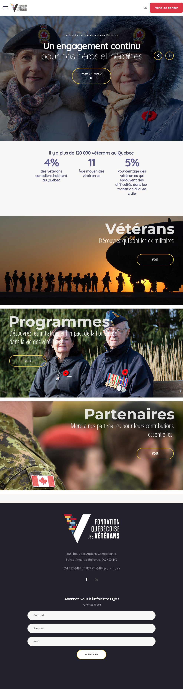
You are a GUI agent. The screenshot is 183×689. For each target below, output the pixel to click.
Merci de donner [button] (166, 8)
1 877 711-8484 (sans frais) (102, 568)
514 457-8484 (72, 568)
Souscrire (91, 654)
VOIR (155, 259)
